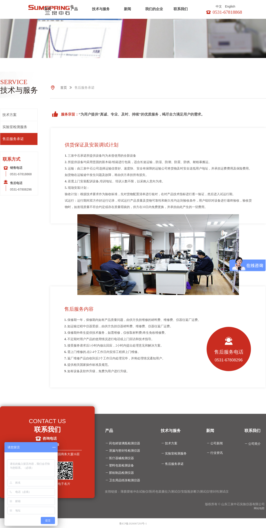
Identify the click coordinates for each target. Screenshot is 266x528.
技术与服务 (101, 9)
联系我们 (181, 9)
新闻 (127, 9)
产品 (74, 9)
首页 (47, 9)
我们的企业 (154, 9)
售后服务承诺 (84, 87)
